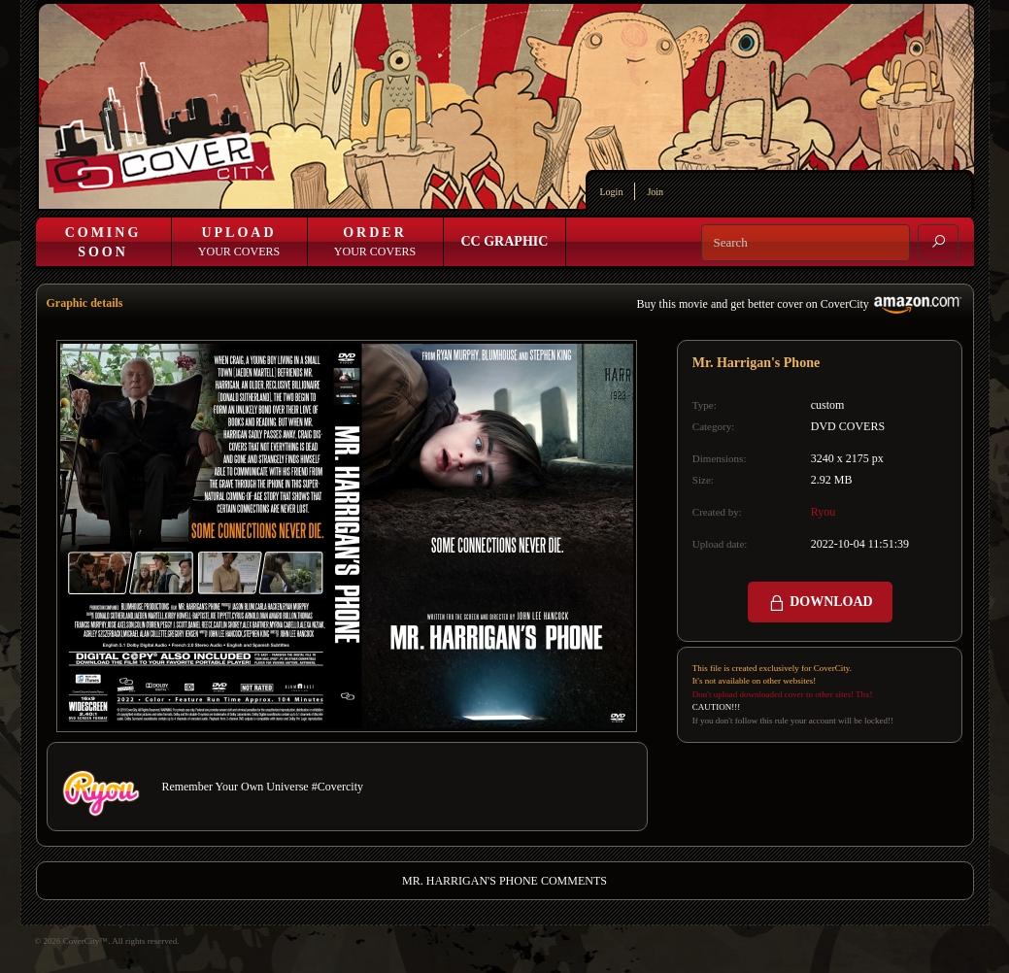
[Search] (805, 242)
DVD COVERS (848, 426)
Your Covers (239, 241)
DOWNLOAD (820, 603)
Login (611, 191)
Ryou (823, 512)
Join (655, 191)
